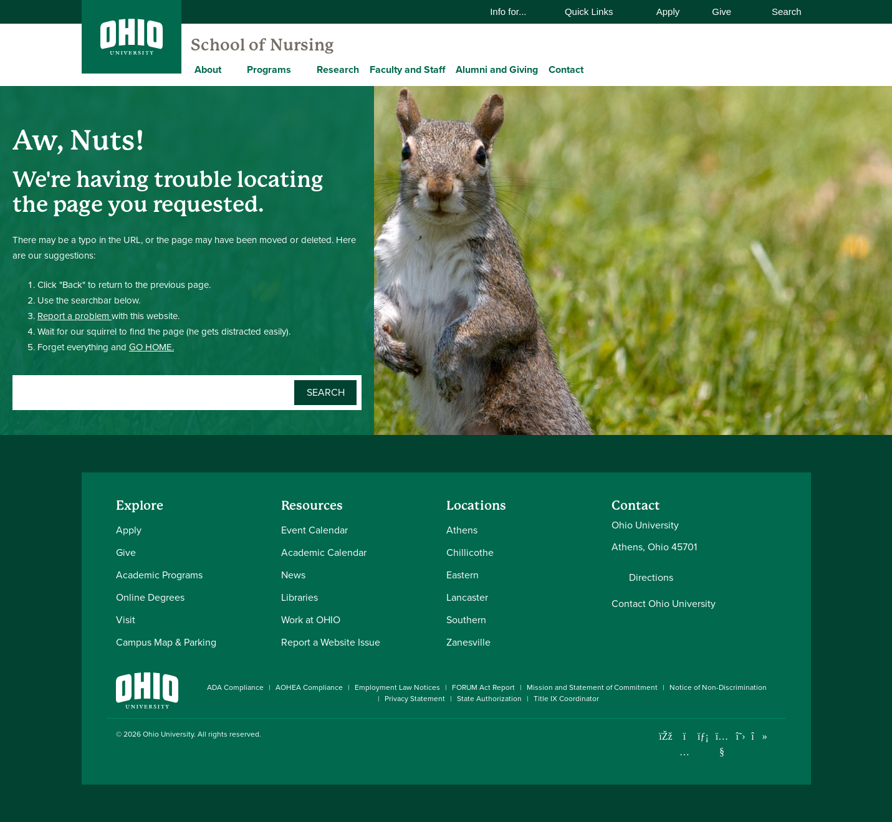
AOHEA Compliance (309, 687)
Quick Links (597, 11)
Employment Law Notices (397, 687)
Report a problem (74, 316)
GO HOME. (151, 347)
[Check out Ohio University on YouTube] (722, 744)
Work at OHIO (310, 620)
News (293, 575)
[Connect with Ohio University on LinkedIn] (703, 736)
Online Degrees (150, 597)
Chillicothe (470, 552)
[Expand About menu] (230, 69)
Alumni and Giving (497, 69)
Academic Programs (159, 575)
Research (338, 69)
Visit (125, 620)
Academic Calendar (324, 552)
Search (780, 11)
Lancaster (467, 597)
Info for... (516, 11)
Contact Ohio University (663, 603)
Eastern (462, 575)
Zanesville (468, 642)
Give (721, 11)
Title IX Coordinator (566, 698)
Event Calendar (314, 530)
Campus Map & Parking (166, 642)
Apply (668, 11)
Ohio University (168, 734)
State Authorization (489, 698)
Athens (461, 530)
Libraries (299, 597)
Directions (651, 577)
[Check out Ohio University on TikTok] (759, 736)
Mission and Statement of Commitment (592, 687)
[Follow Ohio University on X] (741, 736)
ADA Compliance (235, 687)
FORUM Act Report (483, 687)
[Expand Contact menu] (593, 69)
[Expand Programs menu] (300, 69)
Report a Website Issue (330, 642)
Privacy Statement (415, 698)
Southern (466, 620)
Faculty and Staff (407, 69)
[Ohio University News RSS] (778, 736)
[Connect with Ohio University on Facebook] (666, 736)
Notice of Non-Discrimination (718, 687)
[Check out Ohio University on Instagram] (685, 752)
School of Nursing (262, 45)
